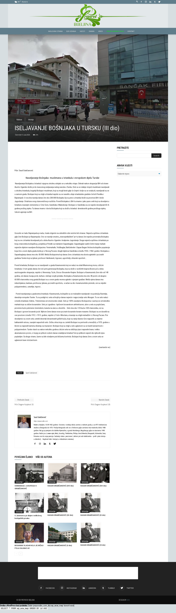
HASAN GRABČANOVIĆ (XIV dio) (60, 486)
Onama (91, 31)
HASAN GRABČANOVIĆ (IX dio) (92, 545)
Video (100, 31)
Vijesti (82, 31)
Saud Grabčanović (31, 372)
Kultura (19, 120)
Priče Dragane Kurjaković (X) (24, 404)
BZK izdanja (71, 31)
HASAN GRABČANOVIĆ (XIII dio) (93, 486)
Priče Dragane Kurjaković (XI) (100, 404)
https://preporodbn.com (41, 421)
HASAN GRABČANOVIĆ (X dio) (59, 545)
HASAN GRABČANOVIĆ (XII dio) (60, 515)
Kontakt (131, 31)
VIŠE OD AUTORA (43, 457)
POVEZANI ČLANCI (24, 457)
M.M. (128, 600)
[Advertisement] (62, 159)
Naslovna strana (55, 31)
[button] (137, 2)
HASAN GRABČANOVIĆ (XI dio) (92, 515)
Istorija (31, 120)
